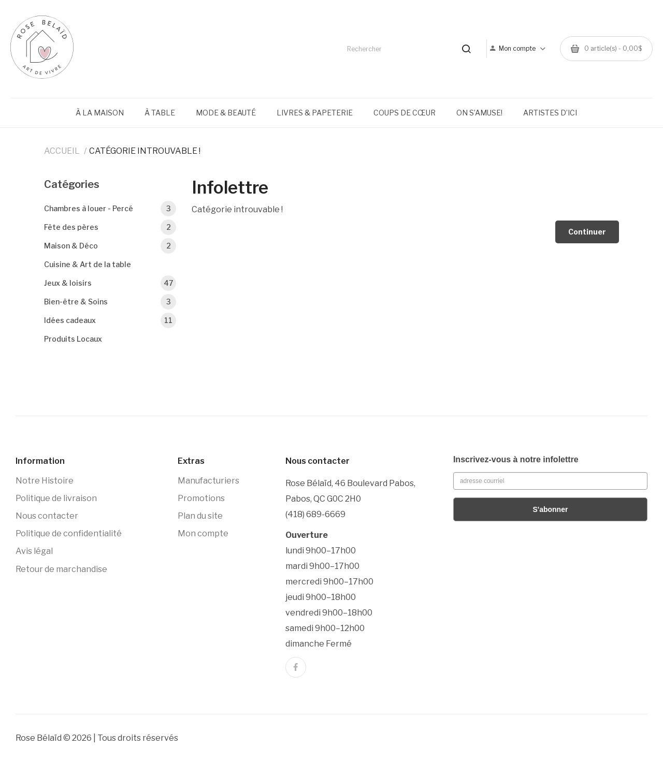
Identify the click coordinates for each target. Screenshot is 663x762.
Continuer (587, 231)
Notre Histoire (45, 481)
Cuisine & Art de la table (87, 264)
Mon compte (203, 533)
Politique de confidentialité (69, 533)
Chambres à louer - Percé (110, 208)
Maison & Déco (110, 246)
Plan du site (200, 516)
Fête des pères (110, 227)
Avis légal (34, 551)
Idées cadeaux (110, 320)
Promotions (201, 498)
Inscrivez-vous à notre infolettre (516, 459)
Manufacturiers (208, 481)
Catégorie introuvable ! (144, 151)
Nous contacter (47, 516)
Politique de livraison (56, 498)
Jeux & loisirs (110, 283)
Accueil (62, 151)
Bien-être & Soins (110, 302)
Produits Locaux (73, 338)
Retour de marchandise (61, 569)
